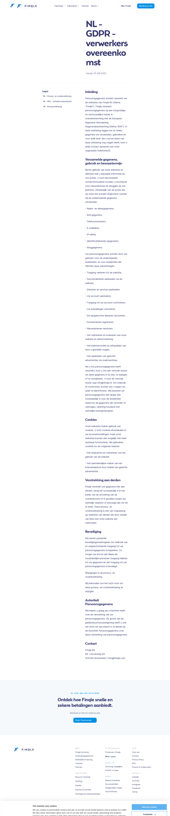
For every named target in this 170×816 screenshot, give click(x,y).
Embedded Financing (84, 760)
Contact (135, 756)
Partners (78, 767)
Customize (149, 800)
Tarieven (78, 763)
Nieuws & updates (112, 780)
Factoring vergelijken (113, 766)
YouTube (135, 781)
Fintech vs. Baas (112, 770)
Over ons (136, 752)
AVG (134, 763)
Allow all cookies (149, 792)
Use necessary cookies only (149, 807)
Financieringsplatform (84, 756)
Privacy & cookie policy (141, 767)
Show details (38, 811)
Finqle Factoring (82, 752)
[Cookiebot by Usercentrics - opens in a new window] (16, 811)
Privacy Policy (138, 760)
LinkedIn (135, 777)
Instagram (136, 784)
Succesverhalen (111, 784)
